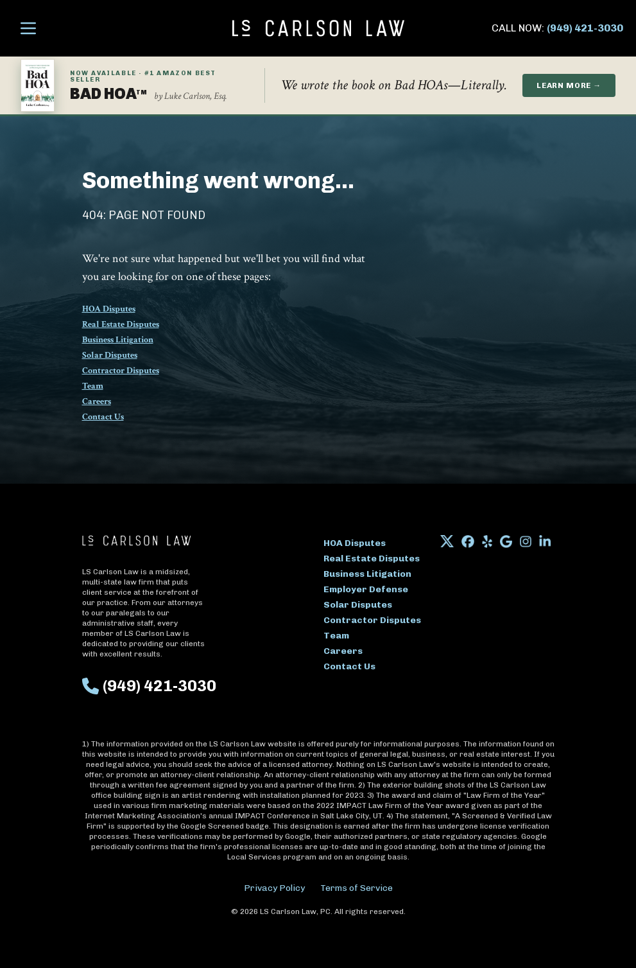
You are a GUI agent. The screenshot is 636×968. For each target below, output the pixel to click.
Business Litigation (117, 340)
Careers (96, 401)
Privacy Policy (274, 888)
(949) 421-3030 (585, 28)
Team (92, 386)
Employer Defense (365, 589)
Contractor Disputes (120, 370)
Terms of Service (356, 888)
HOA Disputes (108, 309)
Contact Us (103, 417)
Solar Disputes (109, 355)
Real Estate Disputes (120, 324)
